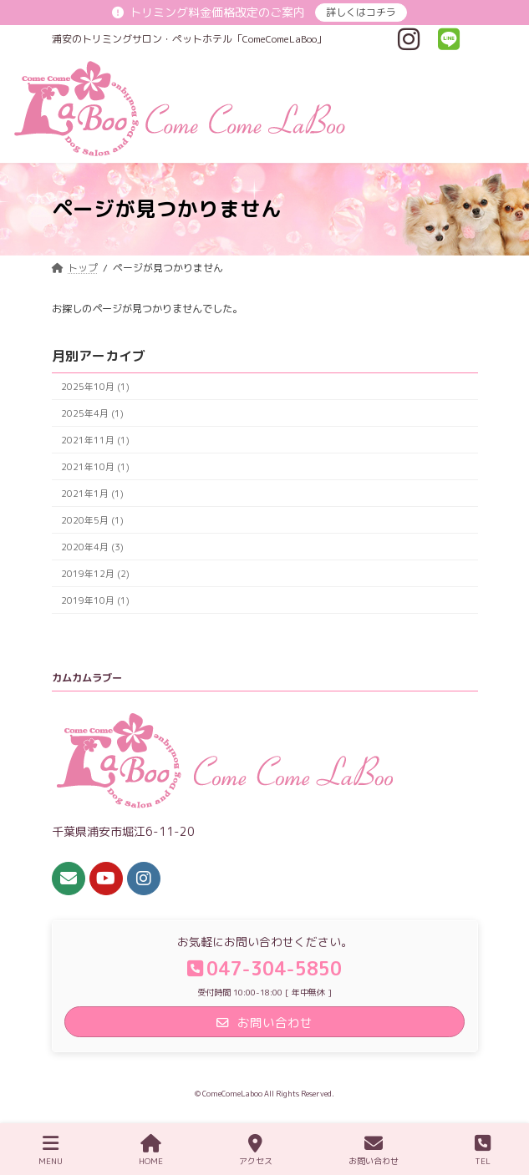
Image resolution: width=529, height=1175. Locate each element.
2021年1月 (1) (91, 492)
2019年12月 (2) (94, 572)
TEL (483, 1150)
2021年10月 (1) (94, 465)
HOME (151, 1150)
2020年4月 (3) (91, 545)
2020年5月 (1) (91, 519)
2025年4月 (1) (91, 412)
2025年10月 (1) (94, 385)
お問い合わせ (373, 1150)
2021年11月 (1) (94, 439)
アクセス (255, 1150)
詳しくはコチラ (361, 12)
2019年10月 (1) (94, 599)
